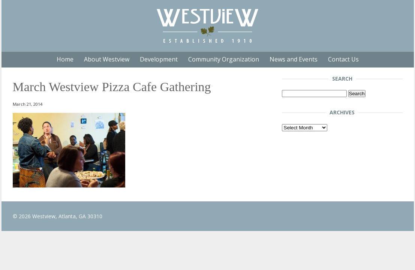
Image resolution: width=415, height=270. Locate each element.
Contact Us (343, 59)
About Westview (106, 59)
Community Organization (223, 59)
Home (65, 59)
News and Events (294, 59)
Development (159, 59)
